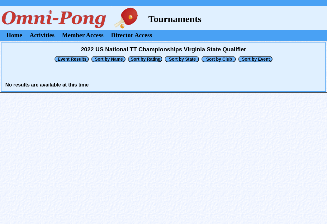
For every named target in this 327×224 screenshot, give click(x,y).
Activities (42, 35)
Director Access (131, 35)
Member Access (82, 35)
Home (14, 35)
